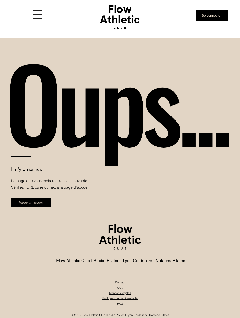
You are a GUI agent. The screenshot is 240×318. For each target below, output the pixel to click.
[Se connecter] (212, 15)
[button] (37, 14)
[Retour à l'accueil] (31, 202)
